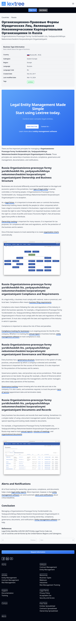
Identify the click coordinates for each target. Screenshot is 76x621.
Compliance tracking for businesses (15, 331)
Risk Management (8, 582)
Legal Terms (44, 591)
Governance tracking (10, 386)
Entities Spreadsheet (47, 606)
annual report (34, 334)
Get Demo (43, 10)
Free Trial (32, 10)
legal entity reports (18, 492)
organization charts (51, 232)
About (4, 616)
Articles (4, 575)
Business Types (45, 578)
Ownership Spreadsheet (49, 611)
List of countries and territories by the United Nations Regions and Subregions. (32, 533)
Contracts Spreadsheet (48, 608)
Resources (43, 575)
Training (5, 595)
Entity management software (46, 519)
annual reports (27, 431)
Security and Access (47, 598)
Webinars (43, 580)
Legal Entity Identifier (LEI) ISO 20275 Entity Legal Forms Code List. (27, 531)
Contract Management (48, 567)
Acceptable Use (45, 595)
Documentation (8, 593)
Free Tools (43, 603)
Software (43, 565)
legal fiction (9, 202)
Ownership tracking (9, 221)
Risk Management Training (50, 585)
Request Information (38, 552)
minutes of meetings (41, 431)
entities (30, 82)
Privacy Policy (45, 593)
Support (5, 591)
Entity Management (47, 569)
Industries (43, 582)
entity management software (45, 131)
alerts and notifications (44, 495)
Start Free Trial (32, 126)
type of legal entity (40, 189)
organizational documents (12, 434)
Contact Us (45, 126)
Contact (5, 603)
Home (4, 565)
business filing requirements (40, 302)
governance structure (26, 360)
